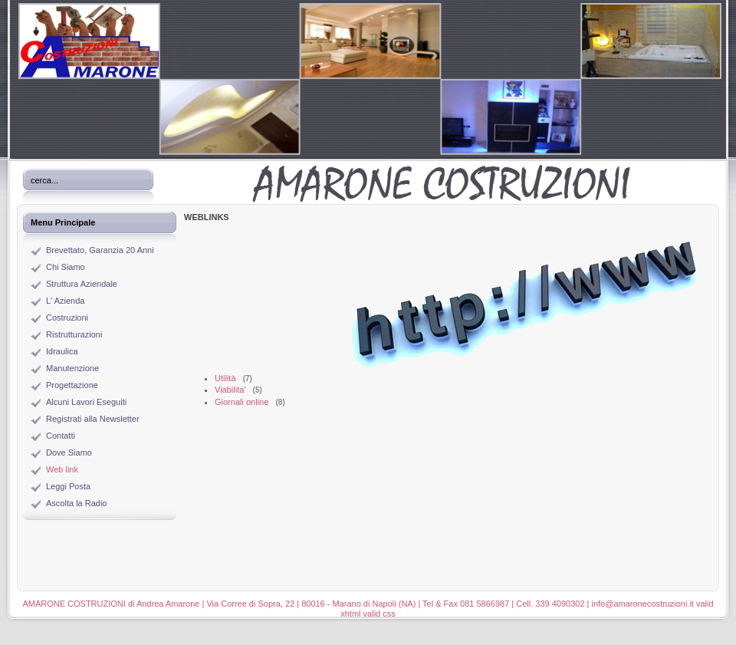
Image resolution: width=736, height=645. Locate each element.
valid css (379, 613)
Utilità (225, 378)
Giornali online (241, 401)
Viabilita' (230, 389)
